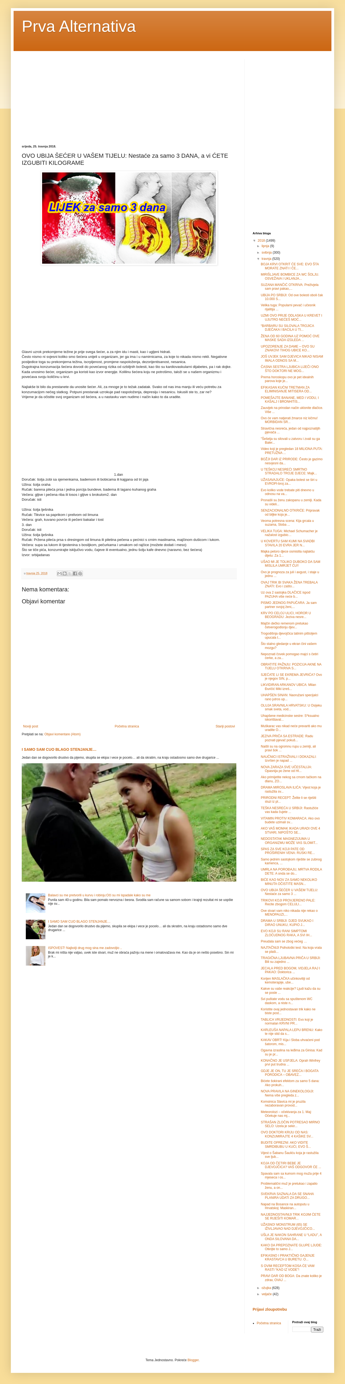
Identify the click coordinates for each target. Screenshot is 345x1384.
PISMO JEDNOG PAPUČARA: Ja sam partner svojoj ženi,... (289, 605)
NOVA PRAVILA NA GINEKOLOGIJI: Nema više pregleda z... (287, 1093)
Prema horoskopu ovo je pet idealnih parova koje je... (287, 379)
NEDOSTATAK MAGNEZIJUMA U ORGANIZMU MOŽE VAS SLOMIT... (289, 840)
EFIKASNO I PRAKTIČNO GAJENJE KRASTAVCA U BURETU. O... (288, 1257)
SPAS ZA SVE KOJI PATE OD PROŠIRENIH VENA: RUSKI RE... (288, 851)
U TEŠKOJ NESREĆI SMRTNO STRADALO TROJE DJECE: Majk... (289, 471)
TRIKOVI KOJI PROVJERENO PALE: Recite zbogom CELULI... (288, 902)
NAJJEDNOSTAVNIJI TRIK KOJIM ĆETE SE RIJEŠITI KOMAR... (291, 1216)
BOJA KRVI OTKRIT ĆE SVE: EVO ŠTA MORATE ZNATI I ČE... (290, 266)
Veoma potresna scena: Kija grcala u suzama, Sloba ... (287, 523)
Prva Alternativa (79, 26)
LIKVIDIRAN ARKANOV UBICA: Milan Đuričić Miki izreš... (288, 687)
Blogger (193, 1360)
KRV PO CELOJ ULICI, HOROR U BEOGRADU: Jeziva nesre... (286, 615)
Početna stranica (127, 726)
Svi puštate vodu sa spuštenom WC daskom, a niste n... (286, 1001)
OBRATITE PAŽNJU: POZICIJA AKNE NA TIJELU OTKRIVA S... (291, 666)
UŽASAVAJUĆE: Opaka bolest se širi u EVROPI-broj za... (289, 481)
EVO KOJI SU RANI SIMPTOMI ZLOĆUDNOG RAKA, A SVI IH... (286, 933)
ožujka (267, 1288)
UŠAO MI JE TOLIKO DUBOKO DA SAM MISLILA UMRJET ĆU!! (290, 564)
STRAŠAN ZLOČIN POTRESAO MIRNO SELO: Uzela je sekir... (290, 1124)
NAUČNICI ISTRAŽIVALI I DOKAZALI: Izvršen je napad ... (288, 758)
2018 (262, 240)
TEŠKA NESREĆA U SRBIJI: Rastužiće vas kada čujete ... (289, 810)
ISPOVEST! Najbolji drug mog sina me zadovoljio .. (85, 948)
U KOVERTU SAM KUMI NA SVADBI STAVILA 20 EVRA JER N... (288, 543)
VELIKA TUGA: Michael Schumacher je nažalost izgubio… (289, 533)
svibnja (267, 252)
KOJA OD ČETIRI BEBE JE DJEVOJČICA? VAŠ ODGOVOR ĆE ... (291, 1165)
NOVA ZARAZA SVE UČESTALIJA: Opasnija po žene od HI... (286, 769)
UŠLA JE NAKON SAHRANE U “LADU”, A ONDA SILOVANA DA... (291, 1237)
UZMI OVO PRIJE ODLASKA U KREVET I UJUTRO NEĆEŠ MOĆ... (291, 317)
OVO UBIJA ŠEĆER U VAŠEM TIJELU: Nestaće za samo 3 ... (289, 892)
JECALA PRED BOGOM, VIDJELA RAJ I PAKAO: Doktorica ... (290, 970)
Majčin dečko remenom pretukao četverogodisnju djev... (284, 625)
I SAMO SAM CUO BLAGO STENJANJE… (59, 749)
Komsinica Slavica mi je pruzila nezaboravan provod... (283, 1103)
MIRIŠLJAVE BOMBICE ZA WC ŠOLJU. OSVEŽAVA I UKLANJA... (290, 276)
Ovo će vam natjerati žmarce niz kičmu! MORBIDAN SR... (289, 420)
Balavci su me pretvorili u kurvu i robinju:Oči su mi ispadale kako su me (99, 895)
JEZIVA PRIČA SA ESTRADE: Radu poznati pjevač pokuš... (287, 738)
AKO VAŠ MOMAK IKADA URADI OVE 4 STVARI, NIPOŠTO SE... (290, 830)
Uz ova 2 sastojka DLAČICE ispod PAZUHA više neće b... (285, 594)
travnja (267, 259)
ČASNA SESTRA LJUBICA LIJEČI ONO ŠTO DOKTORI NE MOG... (290, 369)
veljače (267, 1294)
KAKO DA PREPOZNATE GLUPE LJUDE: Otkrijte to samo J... (291, 1247)
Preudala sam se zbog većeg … (284, 941)
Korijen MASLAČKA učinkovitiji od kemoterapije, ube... (285, 980)
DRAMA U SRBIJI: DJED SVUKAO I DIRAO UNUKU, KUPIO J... (287, 922)
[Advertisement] (67, 97)
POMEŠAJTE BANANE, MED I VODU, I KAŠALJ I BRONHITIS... (290, 399)
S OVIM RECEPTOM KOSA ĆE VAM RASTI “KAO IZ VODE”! (288, 1268)
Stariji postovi (225, 726)
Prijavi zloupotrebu (270, 1309)
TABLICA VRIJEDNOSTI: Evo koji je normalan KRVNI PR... (287, 1021)
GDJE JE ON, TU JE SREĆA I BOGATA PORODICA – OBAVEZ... (289, 1073)
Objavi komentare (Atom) (62, 734)
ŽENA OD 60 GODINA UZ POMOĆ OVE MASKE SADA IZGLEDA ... (290, 338)
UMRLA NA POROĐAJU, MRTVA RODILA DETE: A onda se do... (291, 871)
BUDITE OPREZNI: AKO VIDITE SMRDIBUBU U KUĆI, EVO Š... (286, 1144)
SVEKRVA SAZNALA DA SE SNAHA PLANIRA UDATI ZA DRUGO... (287, 1196)
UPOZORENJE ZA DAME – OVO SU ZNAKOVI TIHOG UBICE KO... (288, 348)
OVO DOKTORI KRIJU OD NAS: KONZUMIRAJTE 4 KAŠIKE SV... (287, 1134)
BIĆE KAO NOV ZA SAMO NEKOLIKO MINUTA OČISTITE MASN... (289, 881)
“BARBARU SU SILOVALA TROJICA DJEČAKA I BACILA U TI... (287, 328)
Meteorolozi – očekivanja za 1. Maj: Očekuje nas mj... (286, 1114)
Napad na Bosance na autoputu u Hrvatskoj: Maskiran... (285, 1206)
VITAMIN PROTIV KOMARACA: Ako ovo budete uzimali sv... (290, 820)
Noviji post (30, 726)
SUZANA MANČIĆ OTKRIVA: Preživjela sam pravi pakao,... (289, 287)
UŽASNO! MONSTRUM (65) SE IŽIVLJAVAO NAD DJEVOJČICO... (288, 1226)
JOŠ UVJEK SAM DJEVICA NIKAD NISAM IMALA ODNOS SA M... (292, 358)
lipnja (266, 246)
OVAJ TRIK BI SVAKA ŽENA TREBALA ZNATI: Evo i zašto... (289, 584)
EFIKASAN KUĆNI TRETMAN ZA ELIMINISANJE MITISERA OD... (286, 389)
